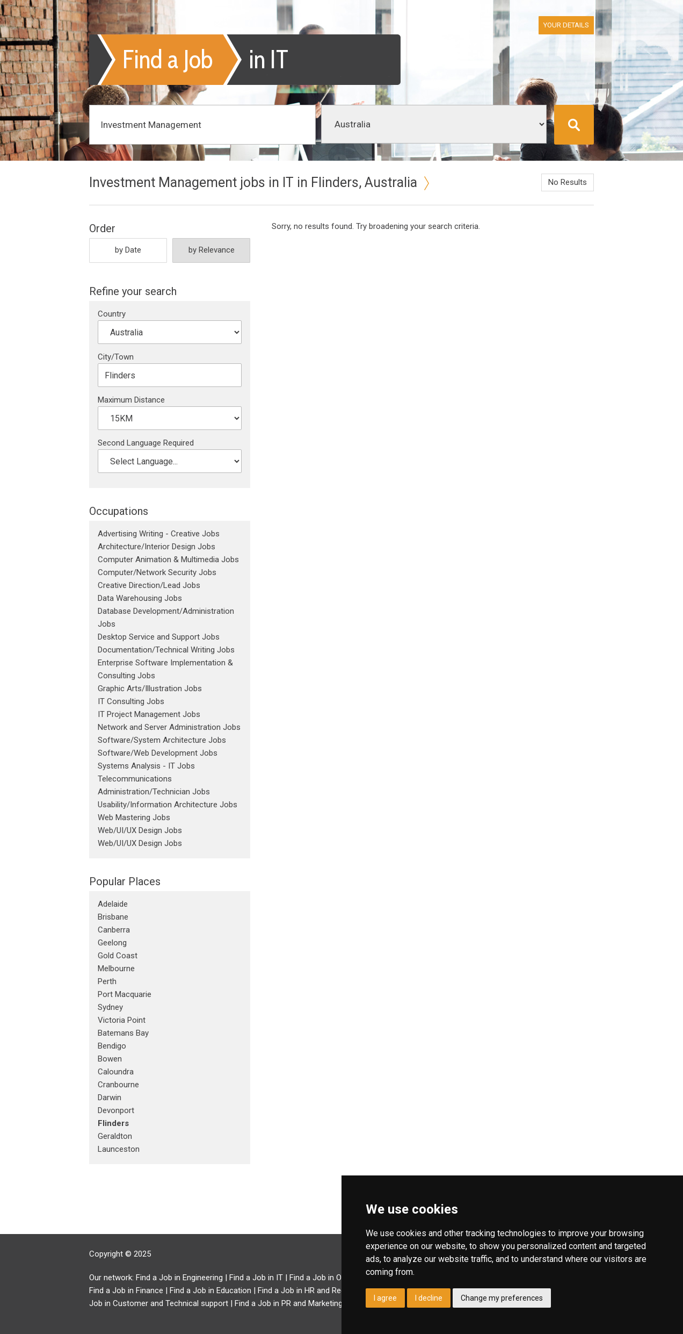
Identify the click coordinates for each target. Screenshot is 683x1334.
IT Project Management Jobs (149, 714)
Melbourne (116, 968)
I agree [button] (385, 1298)
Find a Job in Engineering (179, 1277)
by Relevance (211, 250)
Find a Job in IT (256, 1277)
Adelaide (113, 904)
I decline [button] (428, 1298)
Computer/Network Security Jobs (157, 572)
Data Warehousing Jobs (140, 598)
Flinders (113, 1123)
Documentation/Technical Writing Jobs (166, 650)
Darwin (109, 1097)
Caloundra (116, 1072)
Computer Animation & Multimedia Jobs (168, 559)
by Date (128, 250)
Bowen (110, 1059)
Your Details (566, 25)
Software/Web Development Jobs (157, 753)
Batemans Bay (123, 1033)
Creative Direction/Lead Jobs (149, 585)
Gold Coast (117, 955)
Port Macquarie (124, 994)
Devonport (116, 1110)
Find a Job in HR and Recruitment (316, 1290)
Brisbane (113, 917)
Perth (107, 981)
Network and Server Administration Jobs (169, 727)
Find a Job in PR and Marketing (289, 1303)
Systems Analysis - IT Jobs (146, 766)
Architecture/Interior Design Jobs (156, 546)
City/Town (116, 357)
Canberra (114, 930)
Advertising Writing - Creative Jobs (159, 534)
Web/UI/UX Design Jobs (140, 830)
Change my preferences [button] (502, 1298)
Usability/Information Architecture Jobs (167, 804)
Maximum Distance (131, 400)
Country (112, 314)
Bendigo (112, 1046)
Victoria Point (122, 1020)
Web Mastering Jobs (134, 817)
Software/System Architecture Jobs (162, 740)
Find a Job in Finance (126, 1290)
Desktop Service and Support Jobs (159, 637)
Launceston (119, 1149)
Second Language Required (146, 443)
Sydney (110, 1007)
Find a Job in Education (210, 1290)
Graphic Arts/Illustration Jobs (150, 688)
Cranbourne (118, 1084)
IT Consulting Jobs (131, 701)
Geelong (112, 943)
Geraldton (115, 1136)
